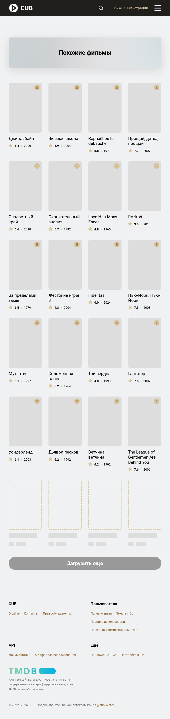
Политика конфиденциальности (114, 631)
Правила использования (109, 623)
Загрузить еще (85, 564)
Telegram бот (125, 614)
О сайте (14, 614)
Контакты (31, 614)
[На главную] (21, 8)
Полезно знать (101, 614)
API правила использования (55, 656)
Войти (117, 8)
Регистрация (137, 8)
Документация (19, 656)
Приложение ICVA (103, 656)
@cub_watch (106, 706)
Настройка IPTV (132, 656)
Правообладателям (57, 614)
